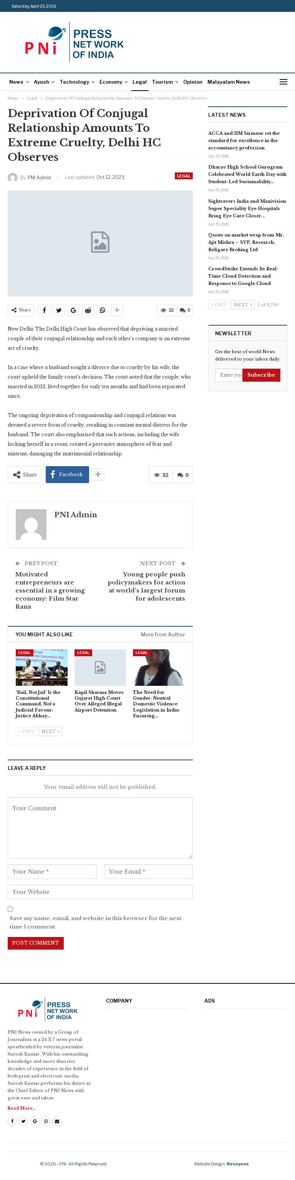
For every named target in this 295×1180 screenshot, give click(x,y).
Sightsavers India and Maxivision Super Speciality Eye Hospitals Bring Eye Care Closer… (247, 208)
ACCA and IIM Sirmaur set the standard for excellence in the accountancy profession (244, 141)
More (213, 82)
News (16, 82)
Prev (26, 731)
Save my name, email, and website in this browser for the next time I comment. (95, 922)
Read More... (22, 1108)
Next (50, 731)
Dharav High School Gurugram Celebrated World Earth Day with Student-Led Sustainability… (247, 174)
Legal (140, 82)
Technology (74, 82)
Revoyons (238, 1164)
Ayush (41, 82)
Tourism (162, 82)
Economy (110, 82)
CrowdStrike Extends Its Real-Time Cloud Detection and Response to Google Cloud (243, 276)
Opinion (192, 82)
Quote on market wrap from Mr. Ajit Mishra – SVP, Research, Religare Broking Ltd (246, 242)
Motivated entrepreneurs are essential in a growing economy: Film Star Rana (50, 590)
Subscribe (261, 375)
